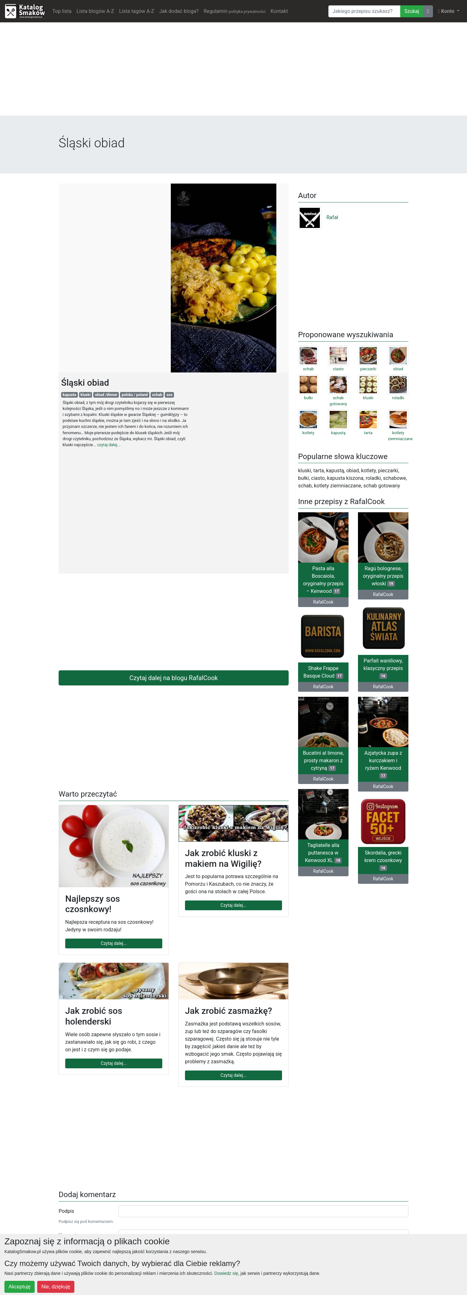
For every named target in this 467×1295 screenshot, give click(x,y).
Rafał (318, 217)
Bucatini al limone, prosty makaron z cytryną (323, 760)
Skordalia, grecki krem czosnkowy (383, 860)
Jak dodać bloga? (179, 11)
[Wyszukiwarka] (364, 11)
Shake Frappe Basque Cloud (323, 672)
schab (157, 395)
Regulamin (234, 11)
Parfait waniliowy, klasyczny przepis (383, 668)
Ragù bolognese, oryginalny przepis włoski (383, 576)
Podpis (66, 1211)
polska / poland (135, 395)
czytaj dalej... (108, 444)
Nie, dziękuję (55, 1286)
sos (169, 395)
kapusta (69, 395)
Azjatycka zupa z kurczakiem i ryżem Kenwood (383, 764)
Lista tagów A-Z (136, 11)
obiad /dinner (106, 395)
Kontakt (279, 11)
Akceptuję (20, 1286)
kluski (85, 395)
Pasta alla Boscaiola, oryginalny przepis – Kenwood (323, 579)
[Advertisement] (233, 71)
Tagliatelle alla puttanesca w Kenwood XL (323, 852)
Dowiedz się (226, 1273)
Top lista (62, 11)
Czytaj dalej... (114, 943)
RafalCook (323, 602)
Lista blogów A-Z (95, 11)
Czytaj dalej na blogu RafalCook (174, 678)
